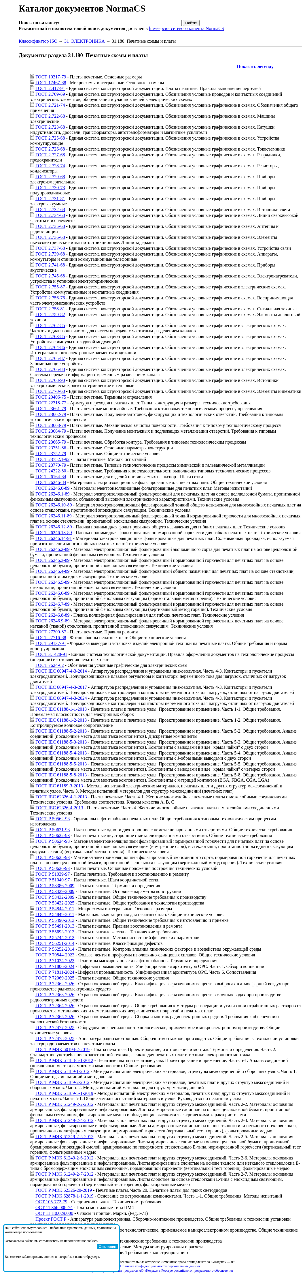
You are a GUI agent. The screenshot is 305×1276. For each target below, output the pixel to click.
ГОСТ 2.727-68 (50, 154)
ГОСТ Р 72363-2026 (54, 994)
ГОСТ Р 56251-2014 (54, 943)
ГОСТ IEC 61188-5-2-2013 (61, 731)
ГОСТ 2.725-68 (50, 138)
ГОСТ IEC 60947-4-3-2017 (61, 687)
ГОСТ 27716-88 (50, 637)
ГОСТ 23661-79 (50, 408)
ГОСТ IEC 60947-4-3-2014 (61, 671)
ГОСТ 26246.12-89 (53, 526)
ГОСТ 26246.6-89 (52, 593)
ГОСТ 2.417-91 (50, 88)
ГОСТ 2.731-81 (50, 198)
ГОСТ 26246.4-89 (52, 571)
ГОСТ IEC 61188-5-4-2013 (61, 752)
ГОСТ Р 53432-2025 (54, 902)
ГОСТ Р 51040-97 (52, 879)
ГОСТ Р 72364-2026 (54, 1005)
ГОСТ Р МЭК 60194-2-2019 (62, 1049)
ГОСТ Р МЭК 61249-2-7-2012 (64, 1174)
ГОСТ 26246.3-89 (52, 560)
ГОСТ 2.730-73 (50, 187)
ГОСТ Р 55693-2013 (54, 931)
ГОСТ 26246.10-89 (53, 504)
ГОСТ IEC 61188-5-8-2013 (61, 774)
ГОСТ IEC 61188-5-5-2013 (61, 763)
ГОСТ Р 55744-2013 (54, 937)
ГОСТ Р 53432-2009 (54, 897)
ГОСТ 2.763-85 (50, 336)
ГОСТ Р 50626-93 (52, 868)
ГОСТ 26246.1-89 (52, 493)
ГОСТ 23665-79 (50, 442)
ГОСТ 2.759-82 (50, 314)
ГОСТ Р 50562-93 (52, 818)
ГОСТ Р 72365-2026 (54, 1016)
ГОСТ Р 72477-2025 (54, 1027)
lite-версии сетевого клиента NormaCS (186, 28)
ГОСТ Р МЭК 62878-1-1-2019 (64, 1196)
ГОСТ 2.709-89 (50, 94)
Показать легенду (255, 66)
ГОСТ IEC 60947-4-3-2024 (61, 698)
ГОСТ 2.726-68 (50, 149)
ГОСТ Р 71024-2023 (54, 960)
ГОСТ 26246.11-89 (53, 515)
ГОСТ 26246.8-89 (52, 615)
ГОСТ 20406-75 (50, 397)
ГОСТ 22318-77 (50, 402)
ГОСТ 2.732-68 (50, 209)
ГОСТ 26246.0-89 (52, 488)
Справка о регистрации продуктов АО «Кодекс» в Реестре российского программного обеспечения (160, 1271)
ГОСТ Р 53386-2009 (54, 885)
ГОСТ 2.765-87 (50, 358)
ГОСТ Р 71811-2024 (54, 972)
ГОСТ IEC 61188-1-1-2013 (61, 709)
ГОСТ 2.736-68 (50, 237)
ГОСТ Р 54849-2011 (54, 914)
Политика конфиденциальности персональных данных (160, 1266)
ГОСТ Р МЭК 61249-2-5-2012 (64, 1136)
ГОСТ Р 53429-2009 (54, 891)
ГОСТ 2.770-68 (50, 391)
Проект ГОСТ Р (51, 1219)
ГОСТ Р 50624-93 (52, 841)
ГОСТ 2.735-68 (50, 226)
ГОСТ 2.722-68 (50, 116)
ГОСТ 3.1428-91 (51, 654)
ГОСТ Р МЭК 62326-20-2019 (63, 1190)
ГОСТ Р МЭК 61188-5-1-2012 (64, 1060)
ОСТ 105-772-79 (51, 1201)
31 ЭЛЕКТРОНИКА (84, 41)
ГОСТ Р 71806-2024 (54, 966)
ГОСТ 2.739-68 (50, 254)
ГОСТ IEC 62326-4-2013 (59, 807)
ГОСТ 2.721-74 (50, 105)
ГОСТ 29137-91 (50, 643)
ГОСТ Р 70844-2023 (54, 954)
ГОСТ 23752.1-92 (52, 459)
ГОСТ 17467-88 (50, 82)
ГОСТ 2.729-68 (50, 176)
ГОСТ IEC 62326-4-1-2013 (61, 796)
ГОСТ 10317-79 (50, 76)
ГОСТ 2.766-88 (50, 369)
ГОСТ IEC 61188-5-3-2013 (61, 742)
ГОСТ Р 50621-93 (52, 829)
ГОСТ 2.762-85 (50, 325)
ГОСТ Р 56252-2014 (54, 949)
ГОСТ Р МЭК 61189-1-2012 (62, 1071)
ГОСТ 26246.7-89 (52, 604)
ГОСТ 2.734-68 (50, 215)
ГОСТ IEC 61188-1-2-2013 (61, 720)
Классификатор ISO (38, 41)
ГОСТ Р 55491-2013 (54, 926)
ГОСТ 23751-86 (50, 447)
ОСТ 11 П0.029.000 (54, 1213)
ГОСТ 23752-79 (50, 453)
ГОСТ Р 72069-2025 (54, 977)
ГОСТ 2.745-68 (50, 275)
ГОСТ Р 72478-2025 (54, 1038)
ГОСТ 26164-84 (50, 476)
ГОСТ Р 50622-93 (52, 835)
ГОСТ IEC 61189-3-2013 (59, 785)
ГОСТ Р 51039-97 (52, 874)
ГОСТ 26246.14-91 (53, 538)
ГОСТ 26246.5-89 (52, 582)
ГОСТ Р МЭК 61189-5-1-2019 (64, 1093)
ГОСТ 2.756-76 (50, 297)
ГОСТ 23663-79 (50, 425)
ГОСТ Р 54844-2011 (54, 908)
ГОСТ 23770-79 (50, 465)
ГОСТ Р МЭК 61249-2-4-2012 (64, 1120)
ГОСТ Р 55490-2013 (54, 920)
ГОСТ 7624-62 (49, 665)
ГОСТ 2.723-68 (50, 127)
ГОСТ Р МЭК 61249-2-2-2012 (64, 1104)
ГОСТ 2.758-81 (50, 308)
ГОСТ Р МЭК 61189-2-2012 (62, 1082)
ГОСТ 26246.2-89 (52, 549)
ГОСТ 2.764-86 (50, 347)
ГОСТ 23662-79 (50, 414)
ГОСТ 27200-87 (50, 631)
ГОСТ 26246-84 (50, 482)
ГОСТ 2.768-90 (50, 380)
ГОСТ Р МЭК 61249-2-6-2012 (64, 1157)
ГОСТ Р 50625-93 (52, 857)
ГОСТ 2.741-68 (50, 264)
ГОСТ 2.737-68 (50, 248)
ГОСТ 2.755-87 (50, 286)
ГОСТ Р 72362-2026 (54, 983)
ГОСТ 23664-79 (50, 431)
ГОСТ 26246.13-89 (53, 532)
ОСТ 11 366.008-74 (54, 1207)
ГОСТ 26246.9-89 (52, 620)
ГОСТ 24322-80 (50, 470)
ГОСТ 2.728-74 (50, 165)
